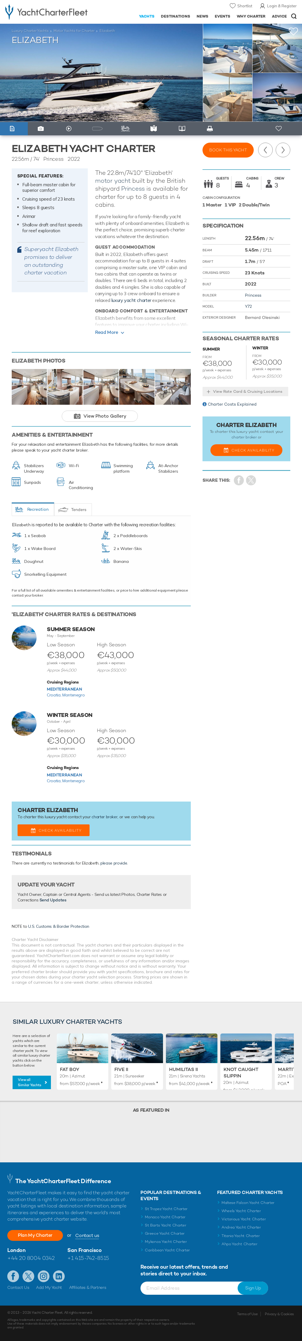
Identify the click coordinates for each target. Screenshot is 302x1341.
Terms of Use (247, 1314)
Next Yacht (283, 150)
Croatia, (54, 695)
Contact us (87, 1235)
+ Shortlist (279, 128)
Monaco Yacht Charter (165, 1216)
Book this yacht (228, 150)
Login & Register (282, 6)
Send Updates (53, 900)
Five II (121, 1069)
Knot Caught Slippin (241, 1072)
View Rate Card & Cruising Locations (247, 391)
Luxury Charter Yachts (30, 30)
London (16, 1250)
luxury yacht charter (131, 300)
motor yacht (113, 181)
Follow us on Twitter (28, 1276)
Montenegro (73, 695)
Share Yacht (251, 480)
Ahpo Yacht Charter (239, 1243)
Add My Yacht (49, 1287)
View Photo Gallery (104, 416)
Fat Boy (69, 1069)
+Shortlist (293, 31)
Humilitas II (183, 1069)
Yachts (147, 16)
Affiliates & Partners (87, 1287)
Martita (288, 1069)
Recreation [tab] (38, 509)
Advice (279, 16)
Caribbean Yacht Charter (167, 1250)
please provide (113, 863)
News (202, 16)
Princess (133, 188)
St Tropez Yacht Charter (166, 1208)
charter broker (104, 816)
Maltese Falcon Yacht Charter (248, 1202)
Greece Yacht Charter (165, 1233)
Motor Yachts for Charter (74, 30)
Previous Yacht (265, 150)
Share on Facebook (239, 480)
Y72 (248, 306)
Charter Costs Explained (232, 404)
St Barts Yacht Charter (165, 1225)
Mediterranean (64, 689)
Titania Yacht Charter (241, 1235)
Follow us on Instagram (43, 1276)
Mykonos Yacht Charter (166, 1241)
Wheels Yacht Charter (241, 1210)
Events (222, 16)
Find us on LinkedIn (59, 1276)
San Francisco (84, 1250)
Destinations (175, 16)
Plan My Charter (35, 1235)
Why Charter (251, 16)
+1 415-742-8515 (88, 1258)
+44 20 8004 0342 (31, 1258)
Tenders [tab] (78, 509)
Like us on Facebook (13, 1276)
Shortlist (244, 6)
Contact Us (18, 1287)
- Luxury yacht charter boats (47, 11)
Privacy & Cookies (279, 1314)
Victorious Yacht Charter (244, 1219)
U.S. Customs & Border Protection (58, 926)
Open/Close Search (294, 16)
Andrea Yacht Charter (241, 1227)
